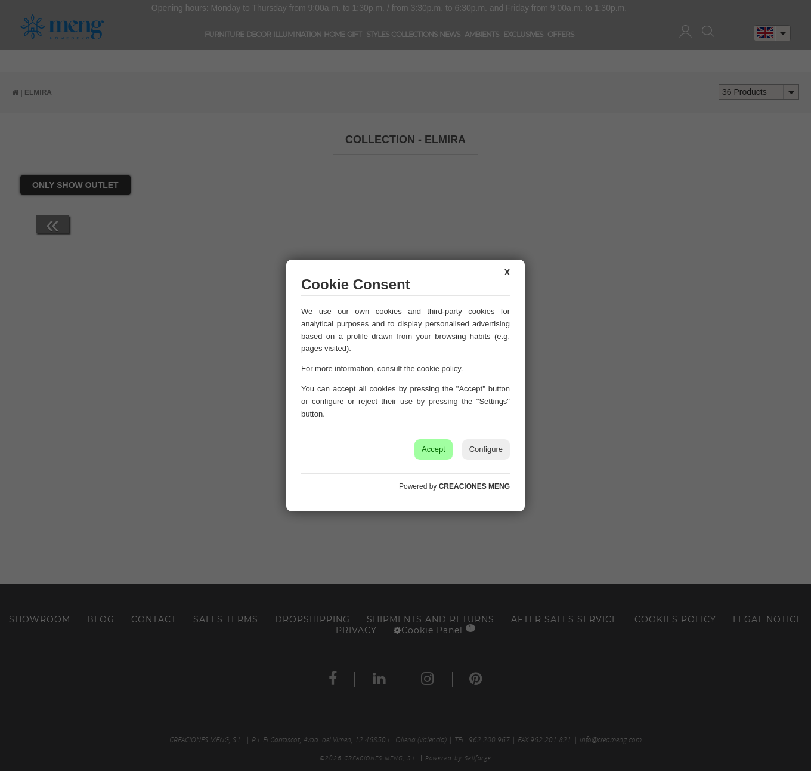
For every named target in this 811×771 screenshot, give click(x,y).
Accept (433, 449)
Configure (486, 449)
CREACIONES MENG (474, 486)
